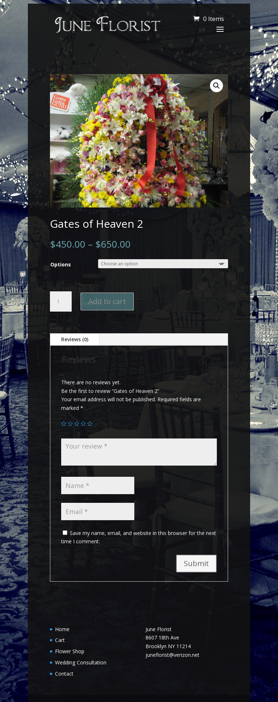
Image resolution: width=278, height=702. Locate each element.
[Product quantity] (61, 301)
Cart (60, 640)
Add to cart (107, 301)
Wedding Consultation (80, 662)
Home (62, 629)
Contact (64, 673)
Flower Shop (69, 651)
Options (60, 264)
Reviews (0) (74, 339)
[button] (216, 85)
